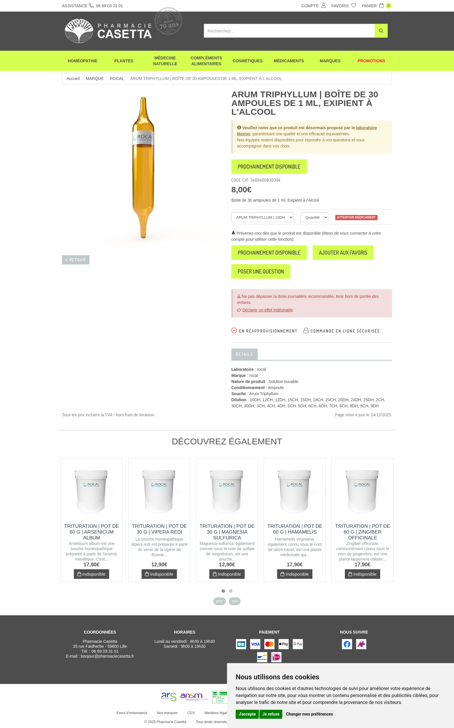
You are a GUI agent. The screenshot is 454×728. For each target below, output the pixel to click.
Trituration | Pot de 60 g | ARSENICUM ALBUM (91, 532)
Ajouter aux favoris (343, 252)
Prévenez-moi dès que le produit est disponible (276, 233)
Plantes (123, 61)
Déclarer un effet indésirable (267, 310)
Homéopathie (82, 61)
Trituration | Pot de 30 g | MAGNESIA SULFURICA (227, 532)
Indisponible (91, 574)
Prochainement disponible (269, 166)
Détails (244, 354)
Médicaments (289, 61)
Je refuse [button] (270, 714)
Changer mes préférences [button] (309, 714)
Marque (95, 78)
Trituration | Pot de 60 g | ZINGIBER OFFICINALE (362, 532)
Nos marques (167, 713)
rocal (117, 78)
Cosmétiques (248, 61)
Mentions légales (217, 713)
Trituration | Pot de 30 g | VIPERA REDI (159, 529)
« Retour (75, 259)
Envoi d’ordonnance (132, 713)
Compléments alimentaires (206, 61)
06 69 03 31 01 (104, 651)
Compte (313, 5)
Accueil (73, 78)
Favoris (344, 5)
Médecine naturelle (165, 61)
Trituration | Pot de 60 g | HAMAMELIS (295, 529)
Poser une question (261, 271)
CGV (191, 713)
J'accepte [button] (247, 714)
